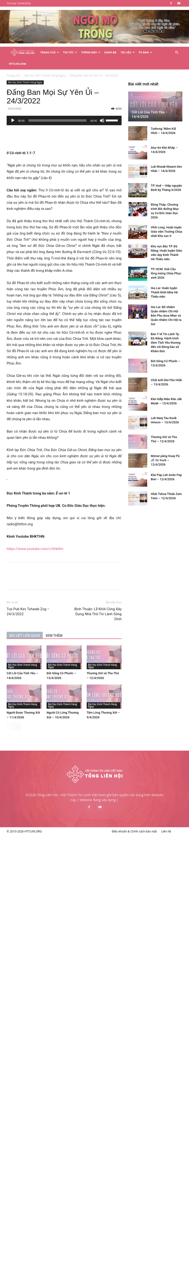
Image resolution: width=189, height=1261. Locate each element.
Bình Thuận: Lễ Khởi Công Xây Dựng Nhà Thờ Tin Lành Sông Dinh (122, 603)
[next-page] (42, 715)
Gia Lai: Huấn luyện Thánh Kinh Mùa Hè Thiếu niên (42, 942)
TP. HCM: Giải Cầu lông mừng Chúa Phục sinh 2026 (44, 923)
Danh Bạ (110, 52)
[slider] (82, 109)
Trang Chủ (49, 52)
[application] (89, 109)
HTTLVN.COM (17, 63)
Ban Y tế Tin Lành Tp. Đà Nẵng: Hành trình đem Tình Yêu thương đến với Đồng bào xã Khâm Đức (44, 992)
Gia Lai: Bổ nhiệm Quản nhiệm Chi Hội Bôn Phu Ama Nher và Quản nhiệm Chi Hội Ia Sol (44, 965)
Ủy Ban (145, 52)
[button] (176, 52)
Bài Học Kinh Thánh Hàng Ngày (50, 71)
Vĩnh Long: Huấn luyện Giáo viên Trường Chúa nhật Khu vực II (45, 881)
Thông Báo (90, 52)
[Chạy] (37, 109)
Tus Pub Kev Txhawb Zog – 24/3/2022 (53, 600)
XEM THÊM (79, 624)
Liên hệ (166, 1257)
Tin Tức (70, 52)
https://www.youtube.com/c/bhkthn (60, 537)
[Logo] (22, 52)
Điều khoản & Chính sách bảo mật (134, 1257)
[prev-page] (35, 715)
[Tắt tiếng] (127, 109)
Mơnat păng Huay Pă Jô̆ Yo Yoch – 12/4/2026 (43, 1110)
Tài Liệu (128, 52)
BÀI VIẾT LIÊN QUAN (49, 624)
